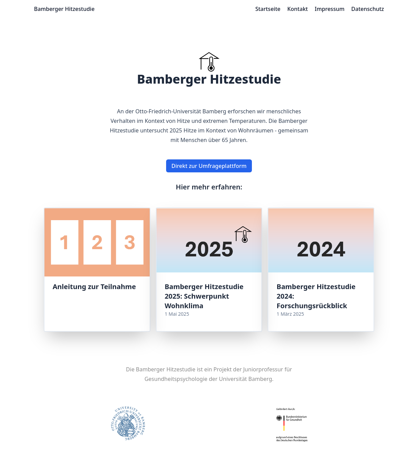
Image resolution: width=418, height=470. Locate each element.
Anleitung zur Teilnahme (94, 286)
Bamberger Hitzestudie (64, 9)
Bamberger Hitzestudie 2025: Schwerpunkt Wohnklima (204, 296)
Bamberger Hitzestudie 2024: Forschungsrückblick (316, 296)
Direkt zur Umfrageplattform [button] (209, 166)
